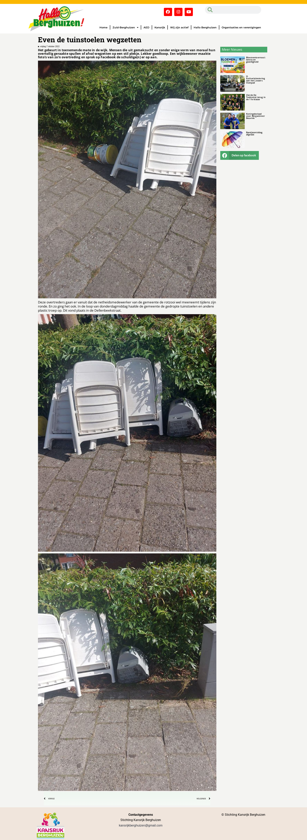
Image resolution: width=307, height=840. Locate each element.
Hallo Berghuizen (205, 27)
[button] (239, 155)
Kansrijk (159, 27)
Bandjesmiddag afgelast (254, 133)
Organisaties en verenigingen (241, 27)
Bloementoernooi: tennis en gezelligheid (255, 59)
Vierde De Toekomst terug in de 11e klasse (255, 97)
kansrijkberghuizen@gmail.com (141, 825)
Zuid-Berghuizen (125, 27)
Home (103, 27)
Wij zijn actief (179, 27)
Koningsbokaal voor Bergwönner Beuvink (255, 116)
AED (146, 27)
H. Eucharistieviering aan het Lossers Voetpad (255, 79)
